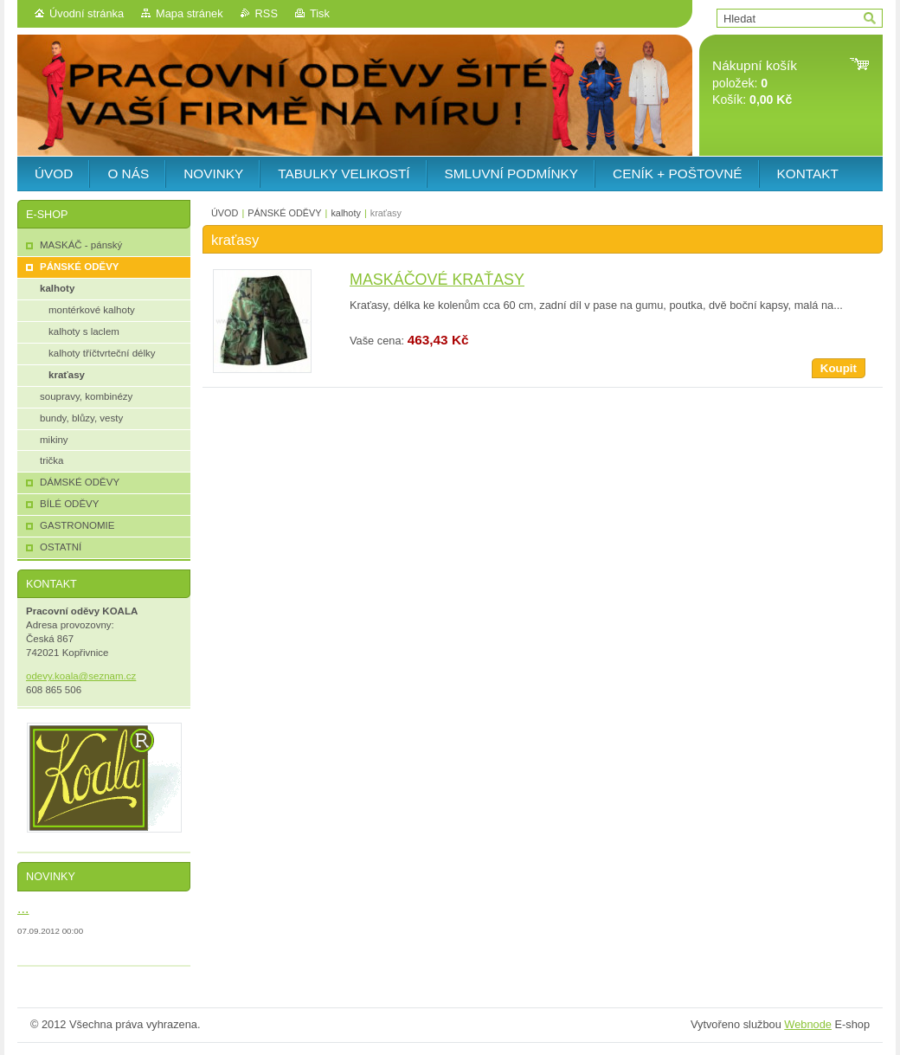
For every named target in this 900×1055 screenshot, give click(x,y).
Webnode (808, 1024)
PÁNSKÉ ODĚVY (284, 213)
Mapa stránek (189, 13)
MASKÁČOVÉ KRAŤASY (437, 279)
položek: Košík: (754, 82)
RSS (266, 13)
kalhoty (345, 213)
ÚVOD (224, 213)
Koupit (838, 368)
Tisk (320, 13)
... (23, 908)
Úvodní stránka (86, 13)
